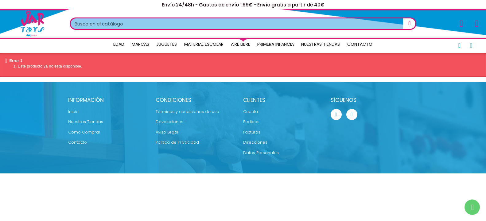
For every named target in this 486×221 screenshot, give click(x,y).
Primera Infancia (275, 44)
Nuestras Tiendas (320, 44)
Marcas (140, 44)
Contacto (359, 44)
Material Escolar (204, 44)
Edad (118, 44)
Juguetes (166, 44)
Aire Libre (240, 44)
